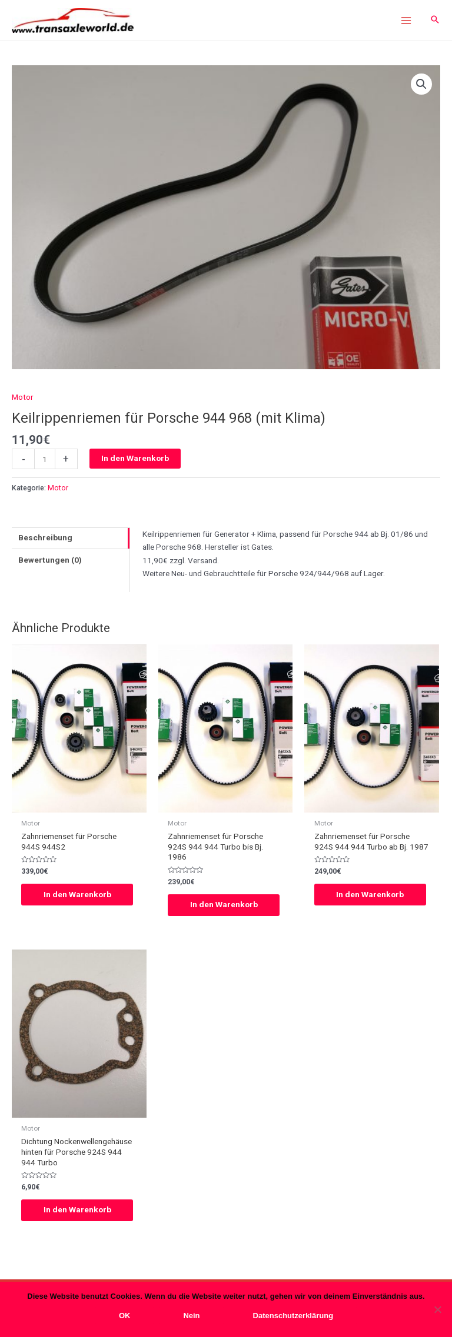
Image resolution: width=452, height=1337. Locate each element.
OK (125, 1315)
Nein (191, 1315)
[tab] (70, 539)
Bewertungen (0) (50, 560)
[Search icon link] (435, 21)
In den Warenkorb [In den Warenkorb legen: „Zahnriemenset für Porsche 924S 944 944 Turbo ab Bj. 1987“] (372, 895)
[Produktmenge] (44, 460)
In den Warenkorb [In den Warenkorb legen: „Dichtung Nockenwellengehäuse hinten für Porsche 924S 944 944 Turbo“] (78, 1210)
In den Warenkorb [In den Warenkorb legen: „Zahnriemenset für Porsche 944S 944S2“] (78, 895)
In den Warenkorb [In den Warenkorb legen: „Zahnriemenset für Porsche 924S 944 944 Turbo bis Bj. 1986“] (225, 905)
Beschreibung (45, 538)
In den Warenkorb (135, 459)
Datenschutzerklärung (293, 1315)
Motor (23, 397)
